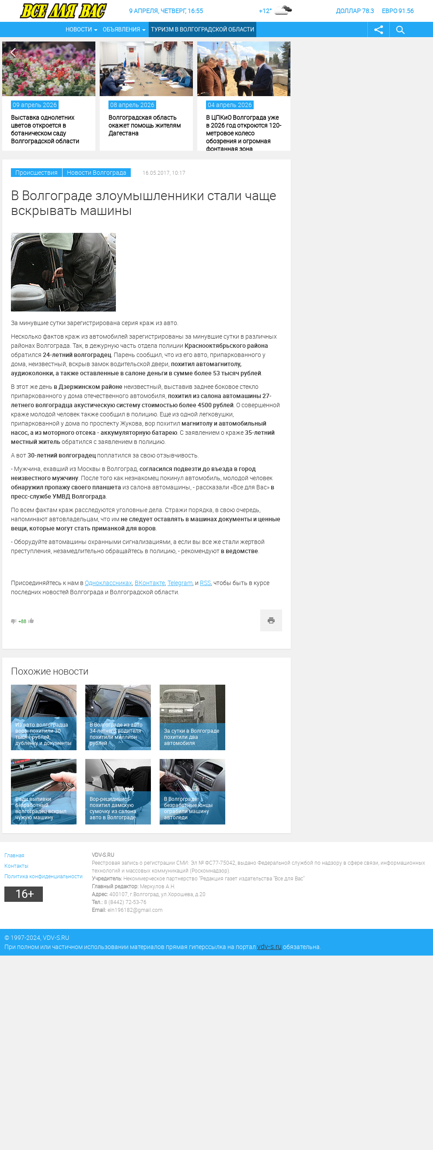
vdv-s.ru (269, 946)
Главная (14, 855)
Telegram (180, 582)
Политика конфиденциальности (43, 876)
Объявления (121, 29)
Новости (79, 29)
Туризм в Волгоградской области (202, 29)
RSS (205, 582)
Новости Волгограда (96, 172)
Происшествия (36, 172)
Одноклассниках (108, 582)
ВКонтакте (150, 582)
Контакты (16, 865)
